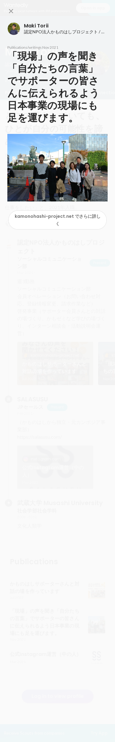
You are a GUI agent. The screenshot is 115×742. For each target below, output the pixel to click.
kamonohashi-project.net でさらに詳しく (58, 220)
